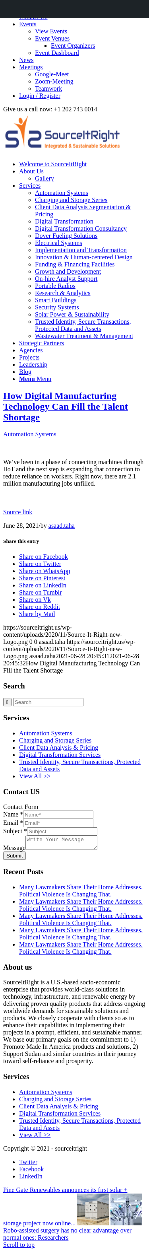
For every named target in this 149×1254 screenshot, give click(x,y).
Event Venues (52, 38)
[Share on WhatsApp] (44, 571)
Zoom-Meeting (54, 81)
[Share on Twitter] (40, 563)
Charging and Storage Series (55, 740)
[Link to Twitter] (28, 1164)
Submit (14, 858)
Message (14, 850)
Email (13, 822)
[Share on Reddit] (39, 606)
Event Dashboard (57, 52)
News (26, 59)
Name (13, 814)
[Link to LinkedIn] (31, 1178)
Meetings (31, 67)
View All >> (34, 776)
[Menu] (35, 378)
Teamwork (48, 88)
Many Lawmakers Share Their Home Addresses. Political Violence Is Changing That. (81, 893)
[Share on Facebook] (43, 556)
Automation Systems (29, 434)
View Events (51, 31)
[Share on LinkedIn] (42, 585)
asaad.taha (61, 525)
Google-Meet (52, 74)
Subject (15, 831)
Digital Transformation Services (60, 754)
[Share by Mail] (37, 613)
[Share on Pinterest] (42, 578)
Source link (17, 512)
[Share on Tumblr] (40, 592)
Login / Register (39, 95)
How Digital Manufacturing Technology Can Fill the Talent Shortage (65, 406)
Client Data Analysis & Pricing (58, 747)
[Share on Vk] (35, 599)
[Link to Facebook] (31, 1171)
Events (28, 24)
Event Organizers (73, 45)
